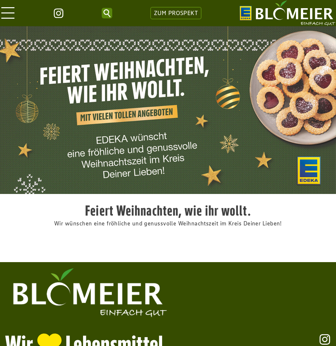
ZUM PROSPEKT (176, 13)
